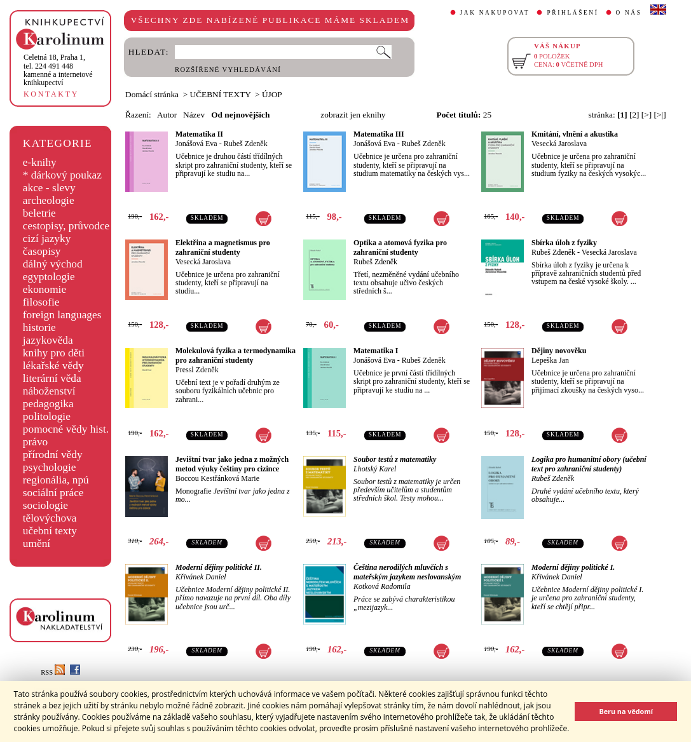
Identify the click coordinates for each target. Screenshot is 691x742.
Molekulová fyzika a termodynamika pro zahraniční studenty (235, 355)
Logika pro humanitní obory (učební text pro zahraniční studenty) (589, 464)
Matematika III (378, 134)
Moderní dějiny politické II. (218, 567)
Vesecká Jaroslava (559, 143)
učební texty (50, 531)
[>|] (660, 114)
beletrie (39, 213)
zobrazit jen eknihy (352, 114)
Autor (167, 114)
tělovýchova (50, 518)
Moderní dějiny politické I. (573, 567)
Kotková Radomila (382, 586)
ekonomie (44, 289)
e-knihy (40, 162)
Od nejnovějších (240, 114)
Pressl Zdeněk (197, 369)
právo (35, 442)
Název (194, 114)
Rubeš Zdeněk (246, 143)
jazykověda (48, 340)
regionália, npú (56, 480)
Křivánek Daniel (200, 576)
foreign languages (62, 315)
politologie (47, 416)
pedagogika (48, 404)
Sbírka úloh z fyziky (564, 242)
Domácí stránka (152, 94)
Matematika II (199, 134)
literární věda (52, 378)
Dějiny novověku (558, 350)
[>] (646, 114)
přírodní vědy (53, 455)
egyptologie (49, 277)
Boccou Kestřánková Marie (217, 478)
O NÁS (629, 13)
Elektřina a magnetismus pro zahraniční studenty (222, 247)
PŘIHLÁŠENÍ (572, 13)
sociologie (45, 505)
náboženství (49, 391)
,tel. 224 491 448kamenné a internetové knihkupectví (58, 70)
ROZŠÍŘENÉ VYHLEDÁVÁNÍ (228, 69)
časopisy (42, 251)
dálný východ (53, 264)
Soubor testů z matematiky (394, 459)
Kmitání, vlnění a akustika (574, 134)
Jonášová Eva (196, 143)
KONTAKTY (51, 94)
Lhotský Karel (374, 468)
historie (39, 327)
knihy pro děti (54, 353)
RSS (53, 672)
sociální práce (53, 493)
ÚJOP (272, 94)
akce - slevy (49, 188)
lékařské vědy (53, 366)
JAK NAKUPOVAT (495, 13)
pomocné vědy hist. (66, 429)
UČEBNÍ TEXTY (220, 94)
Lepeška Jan (550, 360)
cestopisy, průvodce (66, 226)
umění (36, 543)
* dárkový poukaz (62, 175)
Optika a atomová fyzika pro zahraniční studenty (400, 247)
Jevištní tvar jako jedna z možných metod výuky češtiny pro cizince (232, 464)
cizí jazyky (47, 239)
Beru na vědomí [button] (626, 711)
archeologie (48, 200)
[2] (634, 114)
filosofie (41, 302)
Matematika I (375, 350)
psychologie (49, 467)
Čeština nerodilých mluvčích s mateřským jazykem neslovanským (407, 572)
